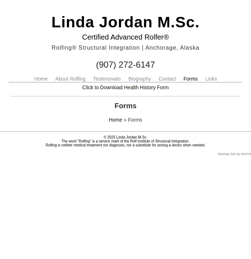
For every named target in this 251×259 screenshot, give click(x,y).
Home (40, 79)
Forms (190, 79)
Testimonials (107, 79)
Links (211, 79)
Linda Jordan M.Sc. (125, 22)
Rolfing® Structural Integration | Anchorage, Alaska (125, 48)
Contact (167, 79)
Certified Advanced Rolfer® (125, 37)
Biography (139, 79)
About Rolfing (70, 79)
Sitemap (223, 154)
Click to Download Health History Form (125, 87)
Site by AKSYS (240, 154)
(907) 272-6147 (125, 64)
